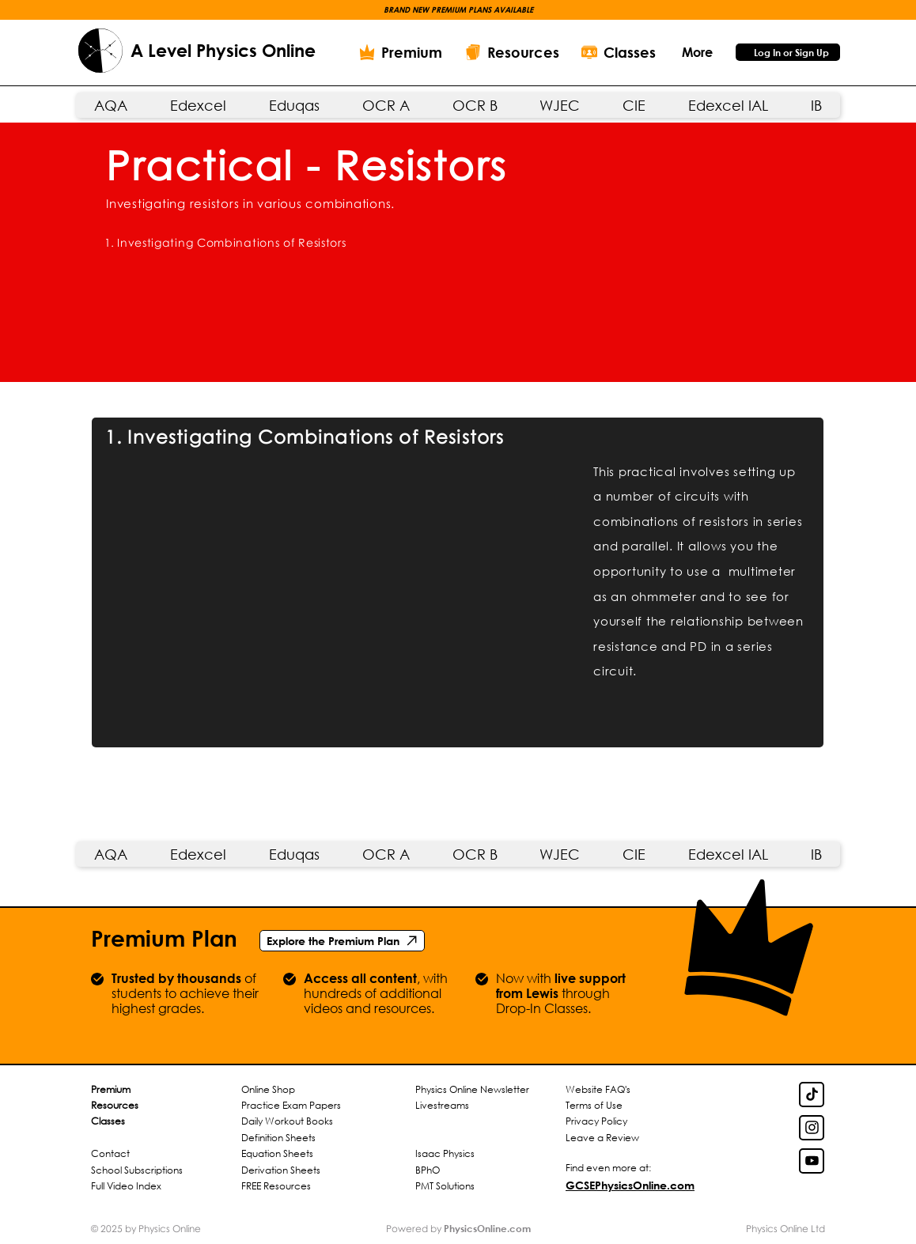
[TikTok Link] (811, 1094)
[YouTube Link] (811, 1161)
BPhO (427, 1170)
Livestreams (442, 1105)
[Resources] (512, 52)
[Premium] (400, 52)
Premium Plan (164, 937)
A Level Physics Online (223, 50)
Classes (108, 1121)
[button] (697, 51)
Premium (111, 1089)
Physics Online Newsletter (472, 1089)
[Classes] (618, 52)
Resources (114, 1105)
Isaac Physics (445, 1153)
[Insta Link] (811, 1127)
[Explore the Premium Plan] (342, 940)
